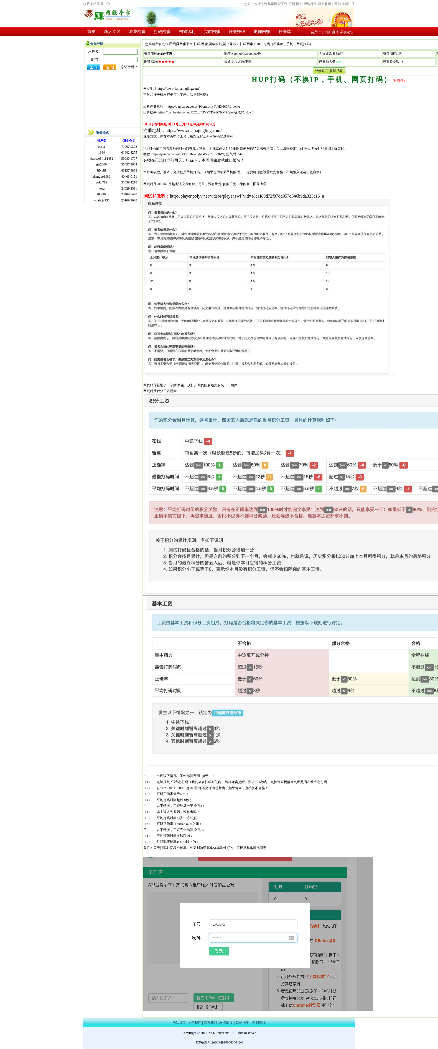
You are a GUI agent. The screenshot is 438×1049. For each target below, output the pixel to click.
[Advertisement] (112, 100)
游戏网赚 (137, 31)
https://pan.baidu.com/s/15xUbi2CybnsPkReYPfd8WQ (188, 154)
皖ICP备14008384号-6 (227, 1042)
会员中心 (317, 32)
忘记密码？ (129, 67)
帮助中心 (103, 4)
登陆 (337, 4)
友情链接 (226, 1023)
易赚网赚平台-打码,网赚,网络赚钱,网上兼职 (204, 44)
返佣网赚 (262, 31)
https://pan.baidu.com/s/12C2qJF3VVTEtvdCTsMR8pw (195, 112)
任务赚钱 (237, 31)
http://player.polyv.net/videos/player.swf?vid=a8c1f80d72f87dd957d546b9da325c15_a (247, 196)
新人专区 (112, 31)
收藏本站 (89, 4)
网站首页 (179, 1023)
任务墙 (285, 31)
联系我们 (210, 1023)
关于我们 (194, 1023)
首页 (91, 31)
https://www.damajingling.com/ (178, 88)
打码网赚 (162, 31)
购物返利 (187, 31)
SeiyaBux (222, 1033)
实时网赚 (212, 31)
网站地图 (242, 1023)
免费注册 (348, 4)
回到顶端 (259, 1023)
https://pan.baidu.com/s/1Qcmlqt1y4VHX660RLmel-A (203, 106)
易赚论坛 (346, 32)
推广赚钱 (332, 32)
